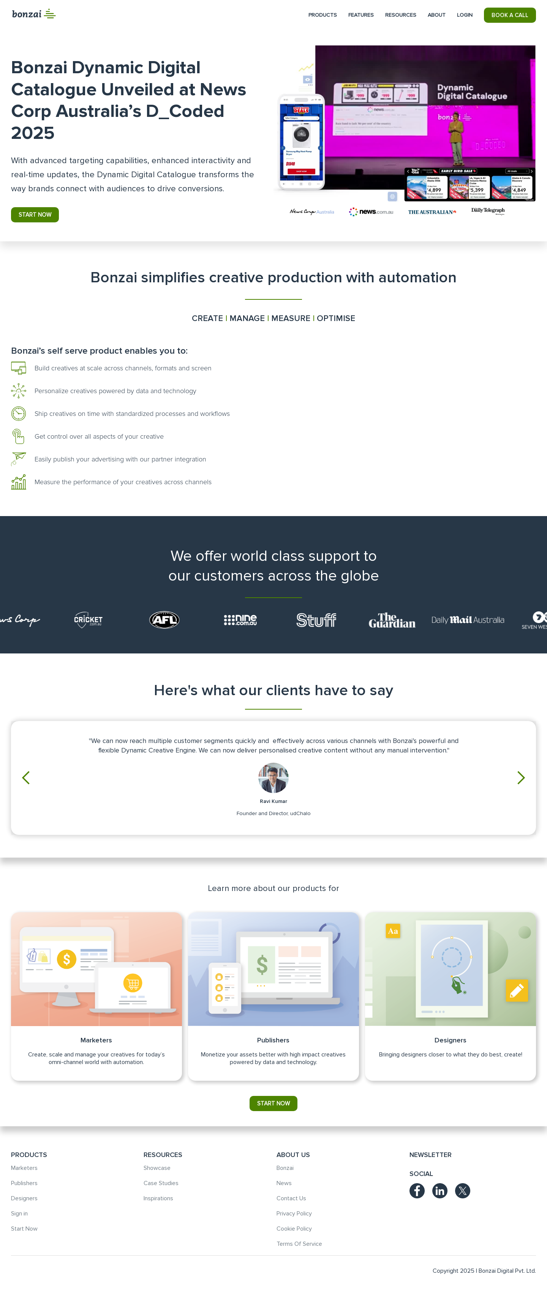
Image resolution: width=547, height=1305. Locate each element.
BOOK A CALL (510, 15)
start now (35, 214)
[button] (323, 15)
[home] (34, 14)
